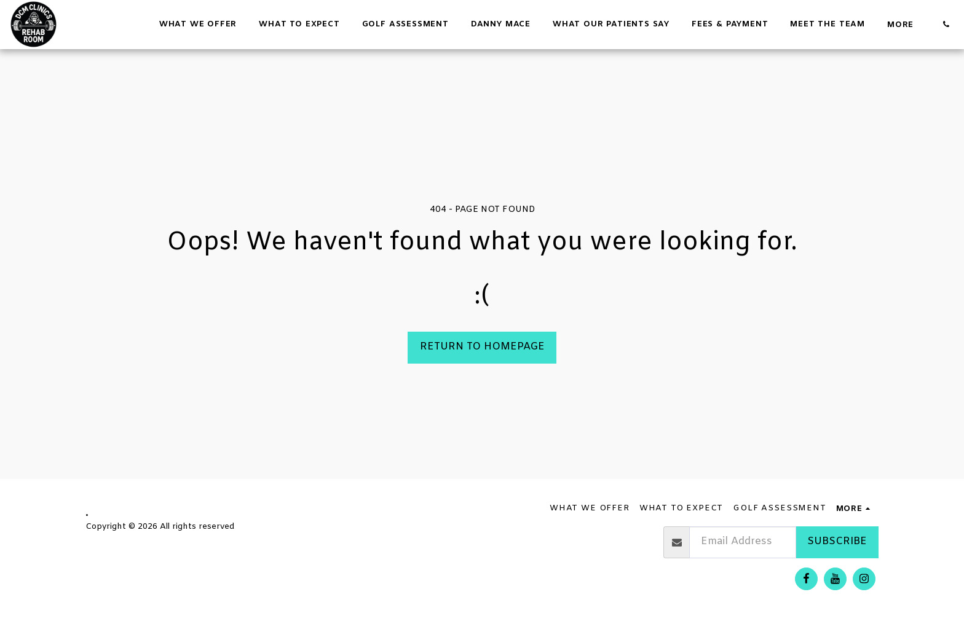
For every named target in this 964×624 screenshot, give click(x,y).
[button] (946, 24)
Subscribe (837, 541)
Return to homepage (482, 347)
